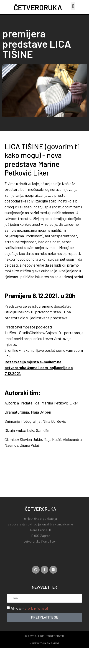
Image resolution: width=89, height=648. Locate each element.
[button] (73, 6)
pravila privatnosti (36, 608)
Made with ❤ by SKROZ (44, 643)
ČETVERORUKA (38, 7)
